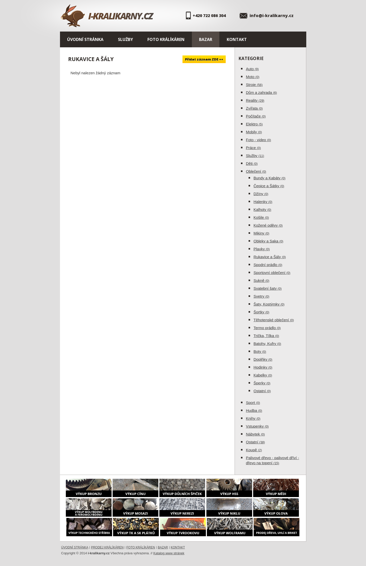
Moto (253, 77)
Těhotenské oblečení (274, 320)
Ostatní (262, 391)
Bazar (205, 39)
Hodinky (263, 367)
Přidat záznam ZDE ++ (204, 59)
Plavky (262, 249)
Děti (252, 163)
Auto (252, 69)
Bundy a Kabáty (269, 178)
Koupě (254, 450)
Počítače (256, 116)
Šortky (261, 312)
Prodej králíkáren (107, 547)
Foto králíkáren (166, 39)
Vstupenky (257, 426)
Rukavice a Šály (270, 257)
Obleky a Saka (268, 241)
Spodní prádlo (268, 265)
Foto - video (258, 140)
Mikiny (261, 233)
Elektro (254, 124)
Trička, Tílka (266, 335)
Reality (255, 100)
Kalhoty (262, 209)
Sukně (261, 280)
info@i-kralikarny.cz (272, 15)
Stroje (254, 84)
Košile (261, 217)
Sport (253, 402)
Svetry (261, 296)
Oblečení (256, 171)
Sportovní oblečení (272, 272)
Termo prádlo (267, 328)
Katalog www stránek (168, 553)
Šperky (262, 383)
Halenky (263, 201)
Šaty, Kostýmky (269, 304)
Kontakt (237, 39)
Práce (253, 148)
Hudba (254, 410)
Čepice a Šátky (269, 186)
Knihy (253, 418)
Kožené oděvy (268, 225)
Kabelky (263, 375)
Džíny (261, 194)
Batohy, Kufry (267, 343)
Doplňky (263, 359)
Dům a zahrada (261, 92)
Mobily (254, 132)
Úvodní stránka (85, 39)
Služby (125, 39)
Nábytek (255, 434)
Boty (260, 351)
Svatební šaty (268, 288)
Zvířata (254, 108)
